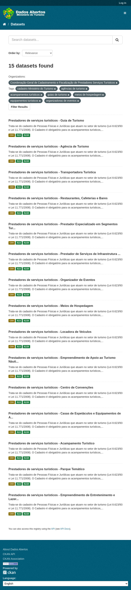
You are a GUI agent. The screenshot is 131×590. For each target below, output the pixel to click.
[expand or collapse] (125, 13)
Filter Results (19, 106)
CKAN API (9, 554)
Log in (122, 3)
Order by (13, 53)
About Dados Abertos (15, 549)
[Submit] (117, 40)
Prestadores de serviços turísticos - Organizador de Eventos (51, 279)
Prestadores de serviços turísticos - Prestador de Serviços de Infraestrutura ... (64, 253)
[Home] (4, 24)
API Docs (65, 529)
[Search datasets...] (60, 40)
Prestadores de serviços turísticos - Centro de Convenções (50, 387)
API (53, 529)
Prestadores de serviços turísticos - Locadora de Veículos (49, 331)
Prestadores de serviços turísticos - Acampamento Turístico (51, 443)
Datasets (18, 24)
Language (9, 578)
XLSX (26, 135)
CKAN (9, 572)
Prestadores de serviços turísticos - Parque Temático (46, 469)
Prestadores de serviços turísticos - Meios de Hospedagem (50, 305)
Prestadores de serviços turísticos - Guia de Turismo (46, 120)
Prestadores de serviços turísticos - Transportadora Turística (52, 172)
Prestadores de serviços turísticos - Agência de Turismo (48, 146)
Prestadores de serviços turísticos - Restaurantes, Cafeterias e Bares (58, 198)
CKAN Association (13, 558)
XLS (19, 135)
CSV (12, 135)
